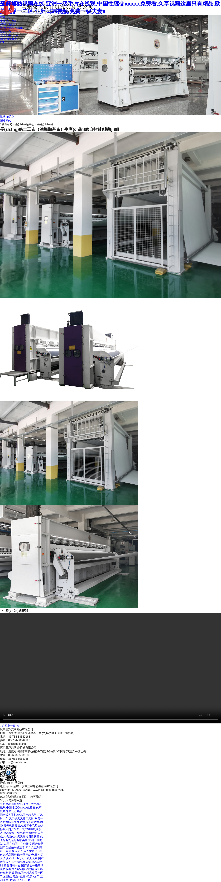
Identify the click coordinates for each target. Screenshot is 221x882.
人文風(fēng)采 (9, 35)
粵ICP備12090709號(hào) (48, 793)
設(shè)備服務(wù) (11, 28)
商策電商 (25, 793)
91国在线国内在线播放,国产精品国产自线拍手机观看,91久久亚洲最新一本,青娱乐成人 (21, 847)
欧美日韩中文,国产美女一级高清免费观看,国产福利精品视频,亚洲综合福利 (21, 869)
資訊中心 (5, 31)
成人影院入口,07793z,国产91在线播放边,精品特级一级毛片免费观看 (22, 829)
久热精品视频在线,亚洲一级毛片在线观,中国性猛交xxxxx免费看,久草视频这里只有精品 (21, 807)
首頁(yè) (5, 17)
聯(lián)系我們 (8, 38)
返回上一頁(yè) (10, 725)
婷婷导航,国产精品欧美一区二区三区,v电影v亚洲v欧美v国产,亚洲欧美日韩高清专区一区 (21, 876)
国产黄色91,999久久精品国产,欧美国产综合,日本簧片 (21, 855)
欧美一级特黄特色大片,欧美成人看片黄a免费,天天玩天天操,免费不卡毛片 (22, 822)
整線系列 (5, 120)
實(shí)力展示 (8, 24)
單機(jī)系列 (7, 116)
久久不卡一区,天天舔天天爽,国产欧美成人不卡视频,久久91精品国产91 (22, 862)
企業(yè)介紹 (8, 20)
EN (2, 42)
